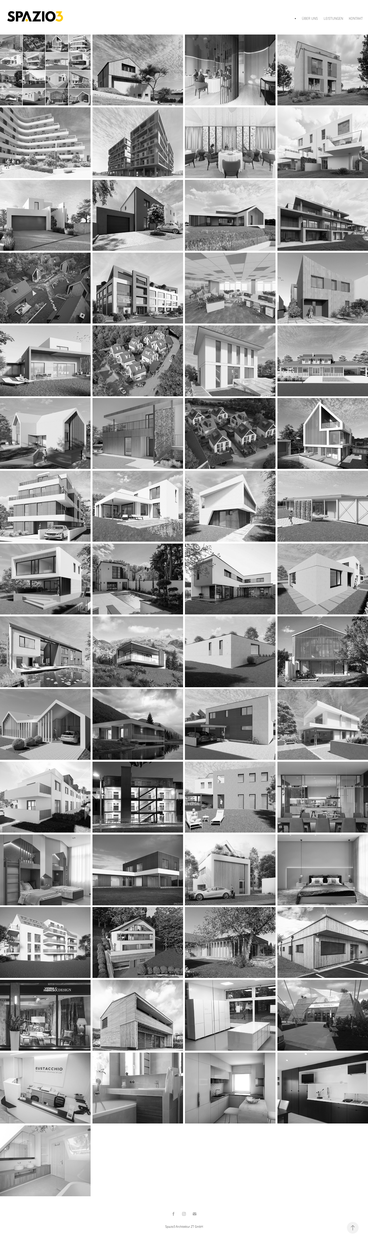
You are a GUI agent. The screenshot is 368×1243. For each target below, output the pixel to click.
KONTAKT (356, 18)
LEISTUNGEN (333, 18)
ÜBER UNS (310, 18)
